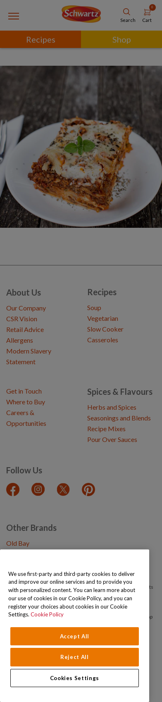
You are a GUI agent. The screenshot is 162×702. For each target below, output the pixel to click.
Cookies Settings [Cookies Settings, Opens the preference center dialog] (75, 678)
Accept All (75, 636)
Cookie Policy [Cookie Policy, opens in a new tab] (47, 614)
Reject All (74, 657)
